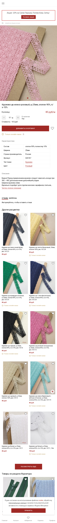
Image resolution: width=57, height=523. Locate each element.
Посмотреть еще (28, 466)
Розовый (28, 166)
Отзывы (5, 198)
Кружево (28, 162)
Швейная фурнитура (12, 23)
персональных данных (17, 503)
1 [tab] (27, 98)
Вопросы (13, 198)
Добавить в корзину (25, 128)
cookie (40, 500)
